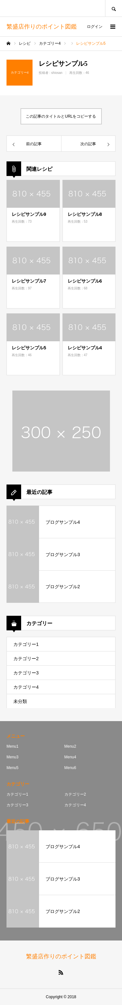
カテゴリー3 (26, 672)
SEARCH (113, 8)
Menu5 (13, 767)
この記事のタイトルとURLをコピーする (61, 116)
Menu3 (13, 757)
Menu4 (70, 757)
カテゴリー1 (26, 644)
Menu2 (70, 746)
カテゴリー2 (26, 658)
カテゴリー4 (26, 687)
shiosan (56, 73)
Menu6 (70, 767)
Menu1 (13, 746)
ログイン (94, 26)
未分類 (20, 701)
